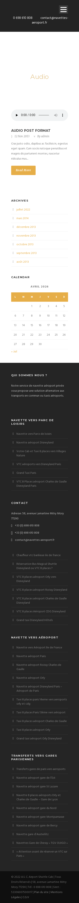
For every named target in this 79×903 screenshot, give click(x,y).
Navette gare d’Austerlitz (32, 834)
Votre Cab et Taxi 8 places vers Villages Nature (41, 453)
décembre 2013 (26, 227)
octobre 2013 (24, 244)
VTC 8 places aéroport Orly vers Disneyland (36, 579)
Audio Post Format (31, 131)
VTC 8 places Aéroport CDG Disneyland (41, 611)
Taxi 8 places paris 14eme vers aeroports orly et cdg (41, 701)
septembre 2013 (26, 253)
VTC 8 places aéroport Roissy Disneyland (41, 590)
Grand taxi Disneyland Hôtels (34, 620)
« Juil (14, 351)
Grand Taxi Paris (26, 473)
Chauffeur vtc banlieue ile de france (38, 555)
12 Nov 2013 (22, 136)
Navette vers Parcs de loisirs (33, 434)
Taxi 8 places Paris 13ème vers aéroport (41, 712)
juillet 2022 (23, 209)
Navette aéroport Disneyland (35, 442)
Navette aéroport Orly (30, 678)
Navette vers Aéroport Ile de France (39, 647)
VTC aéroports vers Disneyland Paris (38, 464)
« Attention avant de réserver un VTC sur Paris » (41, 853)
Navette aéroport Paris (31, 656)
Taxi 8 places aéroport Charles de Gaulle (41, 721)
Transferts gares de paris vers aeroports (40, 769)
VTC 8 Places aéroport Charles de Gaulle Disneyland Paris (41, 483)
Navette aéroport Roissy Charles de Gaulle (38, 667)
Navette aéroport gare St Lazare (37, 786)
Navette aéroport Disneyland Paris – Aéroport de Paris (39, 688)
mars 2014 (22, 218)
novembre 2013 (26, 235)
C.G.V (26, 897)
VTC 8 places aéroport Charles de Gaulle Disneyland (41, 600)
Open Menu (63, 9)
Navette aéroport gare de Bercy (37, 825)
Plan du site (41, 892)
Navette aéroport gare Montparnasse (40, 817)
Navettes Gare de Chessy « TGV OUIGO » (42, 843)
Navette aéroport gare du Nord (36, 808)
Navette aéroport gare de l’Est (35, 777)
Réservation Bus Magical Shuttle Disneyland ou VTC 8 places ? (36, 566)
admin (45, 136)
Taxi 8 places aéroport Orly (33, 730)
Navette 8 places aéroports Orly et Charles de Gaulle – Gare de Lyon (38, 797)
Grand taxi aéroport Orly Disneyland (39, 738)
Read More (23, 170)
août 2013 (22, 261)
